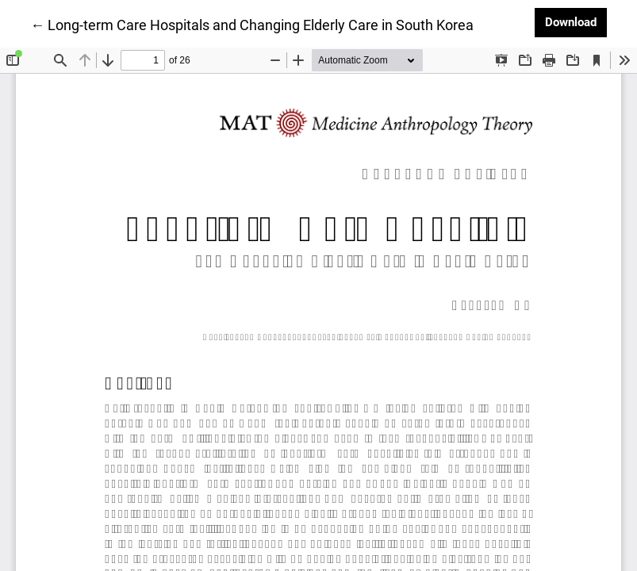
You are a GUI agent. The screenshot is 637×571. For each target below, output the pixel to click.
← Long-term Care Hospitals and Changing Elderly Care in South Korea (252, 23)
